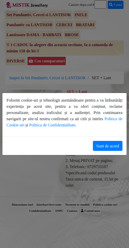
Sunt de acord (107, 146)
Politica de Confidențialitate (52, 125)
